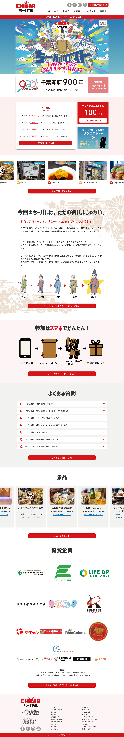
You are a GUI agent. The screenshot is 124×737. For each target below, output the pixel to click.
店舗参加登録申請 (98, 5)
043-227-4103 (30, 724)
